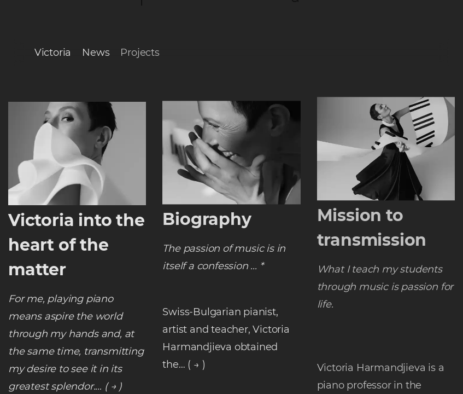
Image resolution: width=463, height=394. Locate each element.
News (95, 53)
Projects (139, 53)
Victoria (52, 53)
